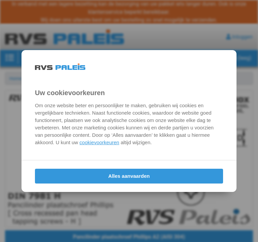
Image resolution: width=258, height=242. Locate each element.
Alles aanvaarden (128, 176)
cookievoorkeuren (99, 142)
